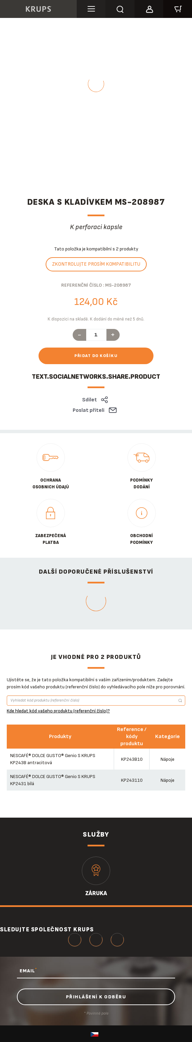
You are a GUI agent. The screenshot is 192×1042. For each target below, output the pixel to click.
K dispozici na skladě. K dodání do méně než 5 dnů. (96, 319)
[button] (149, 8)
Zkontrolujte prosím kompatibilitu (96, 264)
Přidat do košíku (96, 355)
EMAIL (28, 971)
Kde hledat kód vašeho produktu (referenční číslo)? (58, 711)
